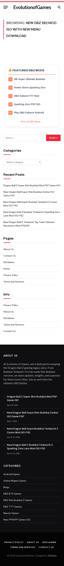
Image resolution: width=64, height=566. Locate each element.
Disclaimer (8, 262)
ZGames (52, 555)
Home (6, 268)
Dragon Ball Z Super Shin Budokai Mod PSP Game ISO (31, 185)
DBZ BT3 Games (12, 493)
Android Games (11, 474)
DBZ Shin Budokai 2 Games (17, 500)
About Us (8, 249)
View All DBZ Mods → (32, 121)
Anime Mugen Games (14, 480)
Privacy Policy (10, 275)
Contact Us (9, 255)
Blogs (6, 487)
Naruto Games (11, 513)
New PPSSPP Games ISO (17, 519)
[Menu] (5, 7)
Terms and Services (13, 281)
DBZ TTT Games (12, 506)
